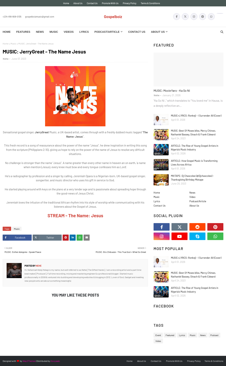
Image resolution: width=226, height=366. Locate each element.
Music (13, 43)
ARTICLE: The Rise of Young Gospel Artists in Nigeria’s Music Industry (194, 147)
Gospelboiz (113, 16)
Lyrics (157, 201)
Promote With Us (110, 3)
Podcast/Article (197, 201)
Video (192, 196)
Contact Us (92, 3)
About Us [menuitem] (158, 31)
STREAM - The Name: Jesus (75, 215)
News (192, 192)
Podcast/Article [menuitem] (107, 31)
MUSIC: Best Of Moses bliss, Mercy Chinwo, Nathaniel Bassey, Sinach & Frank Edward (193, 132)
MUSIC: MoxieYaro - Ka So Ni (172, 90)
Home (66, 3)
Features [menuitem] (23, 31)
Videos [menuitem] (69, 31)
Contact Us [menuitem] (136, 31)
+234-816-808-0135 (12, 16)
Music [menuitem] (53, 31)
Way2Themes (29, 361)
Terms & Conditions (150, 3)
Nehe (5, 58)
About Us (77, 3)
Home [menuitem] (7, 31)
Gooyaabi (55, 361)
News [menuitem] (40, 31)
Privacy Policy (129, 3)
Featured (170, 335)
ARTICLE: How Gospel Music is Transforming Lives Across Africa (194, 162)
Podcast (214, 335)
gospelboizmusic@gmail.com (39, 16)
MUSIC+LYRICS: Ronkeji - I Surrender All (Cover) (196, 115)
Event (158, 335)
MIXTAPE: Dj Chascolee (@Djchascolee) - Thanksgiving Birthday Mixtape (192, 177)
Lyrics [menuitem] (84, 31)
